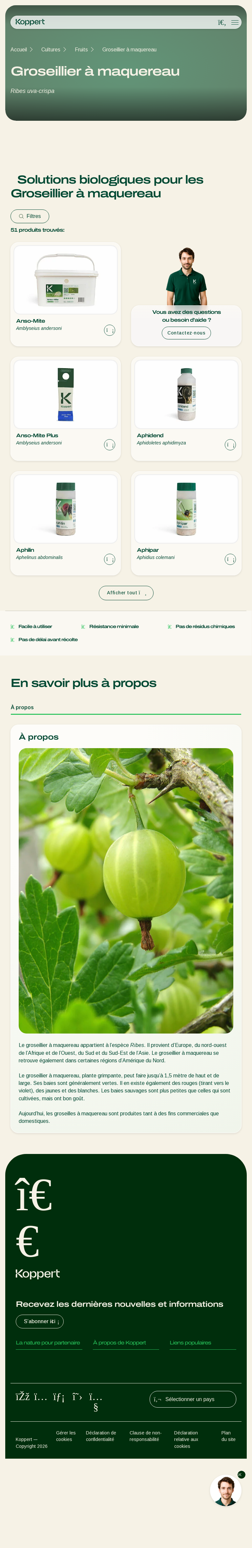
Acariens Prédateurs (39, 1358)
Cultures (50, 49)
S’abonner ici (42, 1321)
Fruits (81, 49)
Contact (102, 1411)
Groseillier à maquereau (129, 49)
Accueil (18, 49)
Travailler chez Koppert (119, 1398)
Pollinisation (29, 1453)
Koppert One (185, 1372)
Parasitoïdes (31, 1385)
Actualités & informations (122, 1372)
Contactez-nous (186, 332)
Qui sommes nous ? (115, 1358)
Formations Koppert (116, 1385)
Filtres (30, 216)
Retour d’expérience (193, 1358)
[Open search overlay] (222, 22)
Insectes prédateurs (39, 1372)
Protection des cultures (42, 1440)
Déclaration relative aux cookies (186, 1529)
